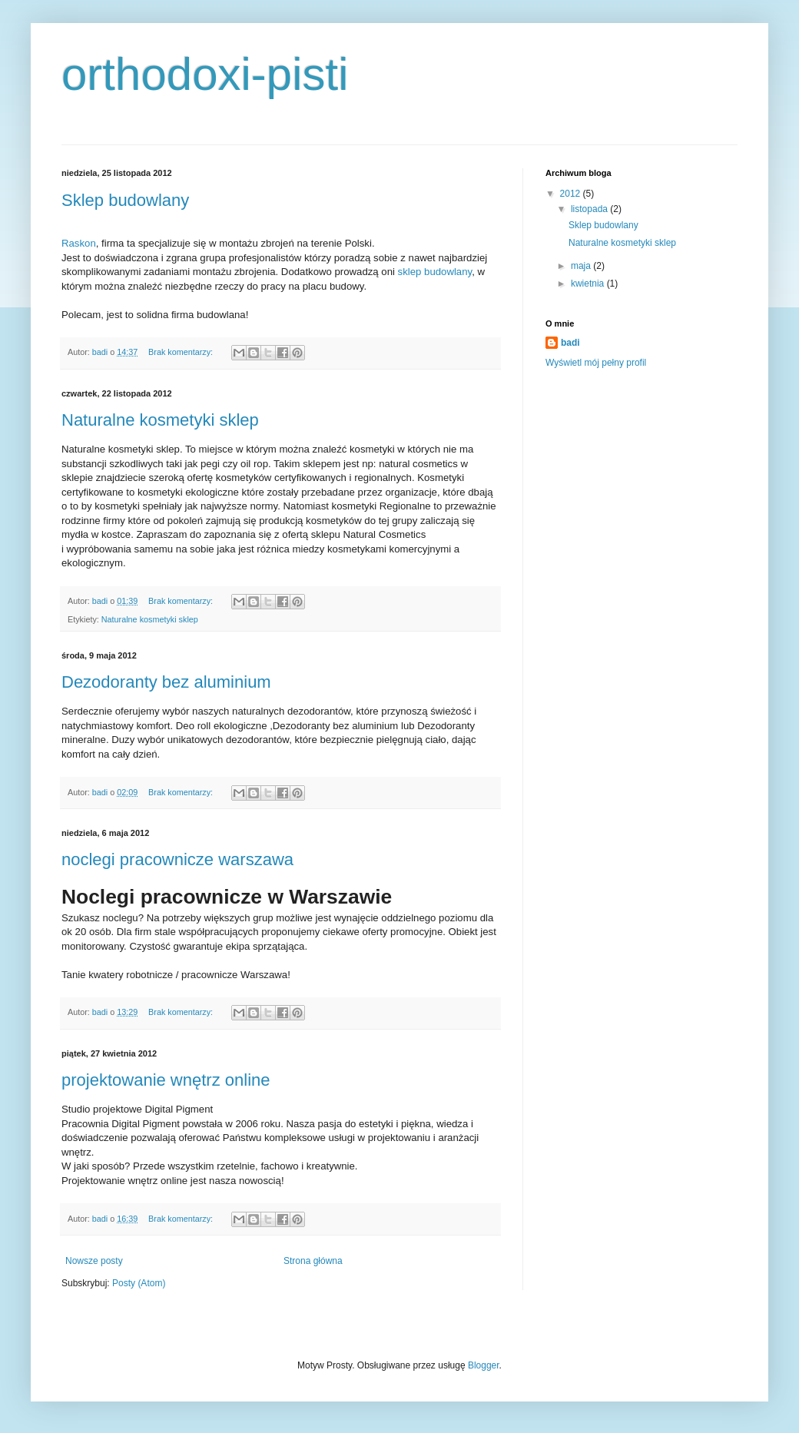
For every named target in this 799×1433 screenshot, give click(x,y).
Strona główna (313, 1261)
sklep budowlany (435, 271)
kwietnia (589, 283)
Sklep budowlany (125, 200)
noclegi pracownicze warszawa (177, 859)
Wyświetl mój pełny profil (595, 362)
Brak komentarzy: (181, 352)
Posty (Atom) (138, 1283)
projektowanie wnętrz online (165, 1080)
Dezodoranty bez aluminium (166, 682)
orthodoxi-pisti (205, 74)
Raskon (78, 243)
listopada (590, 209)
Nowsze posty (94, 1261)
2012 (571, 193)
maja (582, 265)
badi (570, 342)
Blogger (483, 1365)
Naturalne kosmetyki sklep (160, 420)
